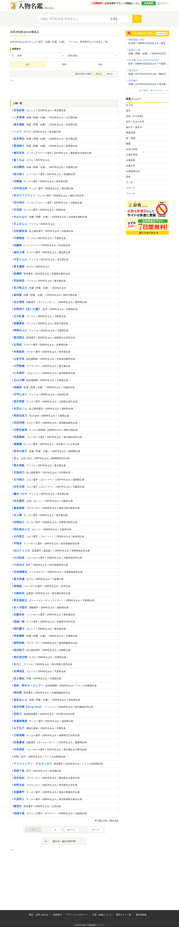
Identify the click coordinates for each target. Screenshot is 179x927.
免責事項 (57, 915)
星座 (128, 177)
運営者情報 (141, 915)
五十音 (129, 105)
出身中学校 (132, 154)
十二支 (129, 182)
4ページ (71, 829)
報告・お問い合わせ (38, 915)
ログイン (164, 3)
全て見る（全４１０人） (152, 90)
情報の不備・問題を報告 (108, 820)
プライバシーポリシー (77, 915)
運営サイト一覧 (123, 915)
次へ (95, 829)
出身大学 (130, 166)
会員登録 (148, 3)
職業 (128, 143)
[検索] (137, 19)
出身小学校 (132, 149)
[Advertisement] (64, 88)
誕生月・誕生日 (134, 127)
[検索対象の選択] (120, 19)
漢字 (128, 110)
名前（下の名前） (135, 116)
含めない (110, 74)
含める (99, 74)
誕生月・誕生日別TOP (64, 841)
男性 (64, 64)
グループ (130, 188)
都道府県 (130, 132)
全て (28, 64)
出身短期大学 (133, 171)
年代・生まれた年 (135, 121)
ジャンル (130, 193)
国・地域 (130, 138)
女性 (100, 64)
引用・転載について (102, 915)
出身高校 (130, 160)
